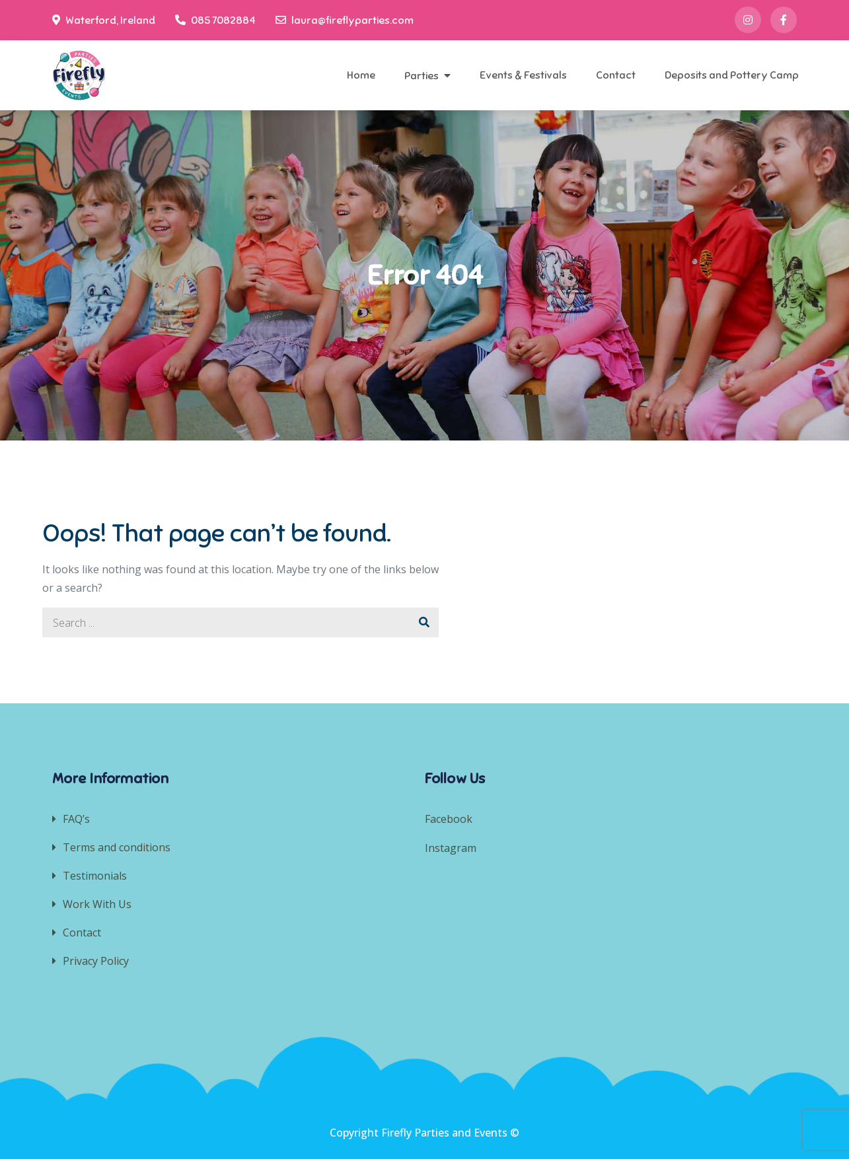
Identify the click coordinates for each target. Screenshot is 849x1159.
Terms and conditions (116, 847)
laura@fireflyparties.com (345, 20)
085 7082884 (215, 20)
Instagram (452, 848)
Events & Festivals (523, 75)
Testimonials (95, 875)
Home (361, 75)
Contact (616, 75)
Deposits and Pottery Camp (732, 75)
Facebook (448, 819)
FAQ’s (76, 819)
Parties (421, 76)
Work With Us (97, 904)
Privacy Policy (96, 961)
